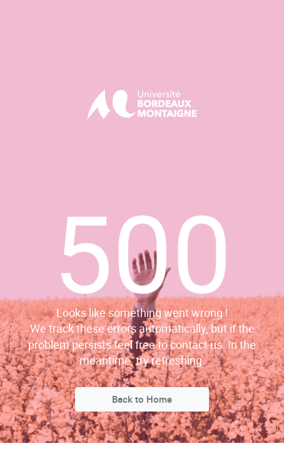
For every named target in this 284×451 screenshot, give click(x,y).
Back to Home (142, 399)
